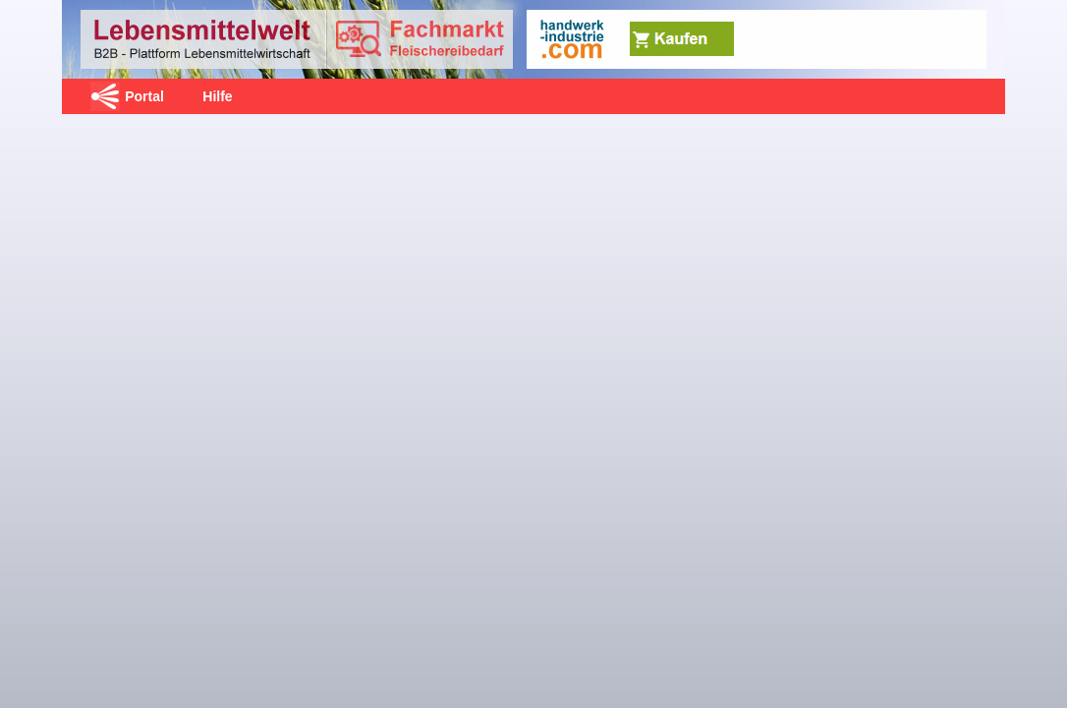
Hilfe (217, 96)
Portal (144, 96)
